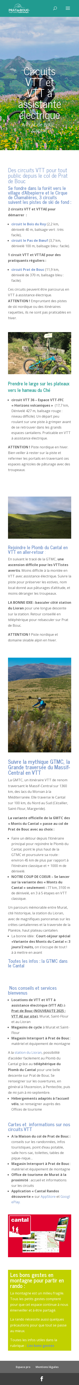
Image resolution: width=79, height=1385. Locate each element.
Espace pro (23, 1367)
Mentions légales (47, 1367)
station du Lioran (28, 1052)
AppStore (48, 1196)
